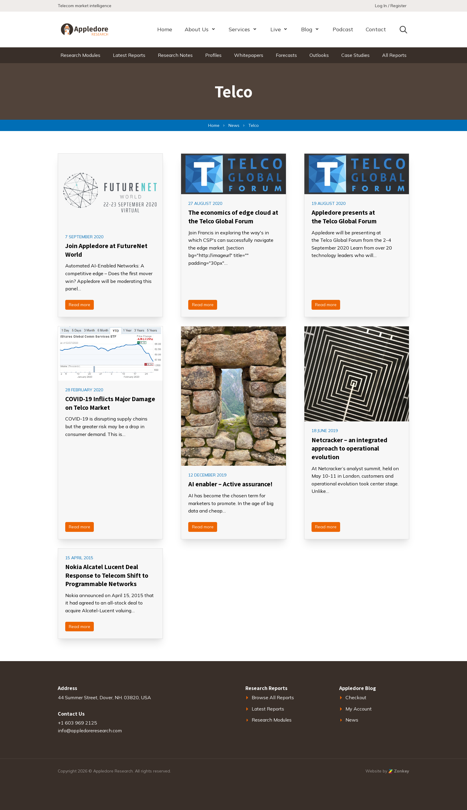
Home (164, 29)
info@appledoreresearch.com (90, 730)
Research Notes (175, 55)
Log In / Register (391, 5)
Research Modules (80, 55)
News (351, 720)
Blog (306, 29)
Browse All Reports (273, 697)
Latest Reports (129, 55)
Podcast (343, 29)
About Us (196, 29)
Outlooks (319, 55)
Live (275, 29)
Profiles (213, 55)
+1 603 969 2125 (77, 723)
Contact (376, 29)
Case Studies (355, 55)
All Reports (394, 55)
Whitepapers (248, 55)
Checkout (355, 697)
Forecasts (286, 55)
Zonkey (398, 771)
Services (239, 29)
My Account (358, 709)
